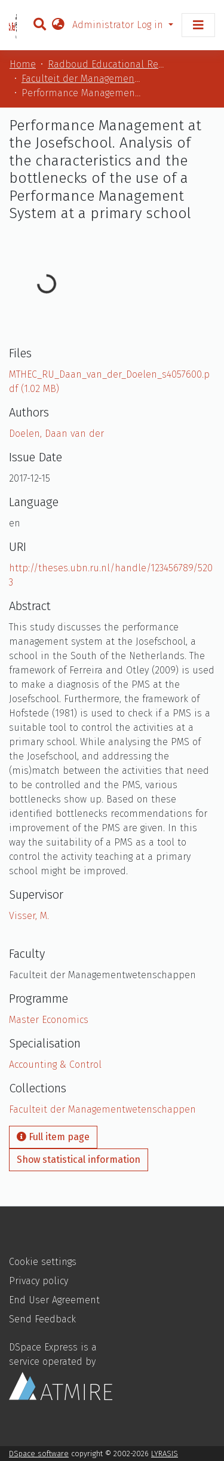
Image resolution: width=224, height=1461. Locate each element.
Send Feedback (42, 1319)
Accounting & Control (55, 1064)
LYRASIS (164, 1453)
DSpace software (39, 1453)
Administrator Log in (119, 24)
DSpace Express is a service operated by (60, 1370)
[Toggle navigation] (198, 25)
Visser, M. (29, 915)
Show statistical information (78, 1159)
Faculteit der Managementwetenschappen (81, 78)
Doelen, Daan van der (56, 433)
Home (23, 64)
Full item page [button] (53, 1137)
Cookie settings (42, 1261)
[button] (58, 25)
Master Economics (48, 1019)
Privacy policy (38, 1281)
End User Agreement (54, 1300)
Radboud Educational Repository (107, 64)
